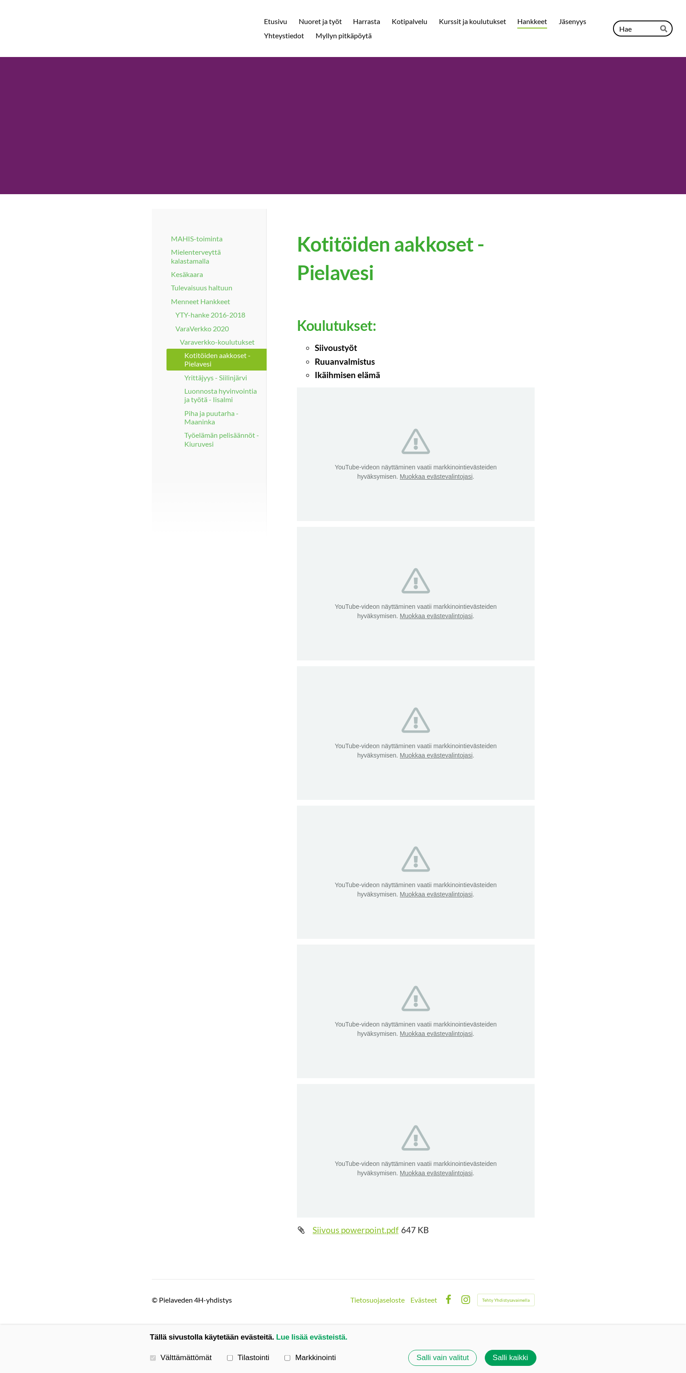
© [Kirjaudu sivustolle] (155, 1300)
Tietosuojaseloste (377, 1300)
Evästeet (423, 1300)
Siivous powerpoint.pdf (355, 1230)
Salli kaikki (510, 1357)
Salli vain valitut (443, 1357)
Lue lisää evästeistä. (311, 1337)
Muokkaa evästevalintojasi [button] (436, 476)
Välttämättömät (181, 1358)
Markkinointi (310, 1358)
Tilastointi (248, 1358)
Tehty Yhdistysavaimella (506, 1300)
